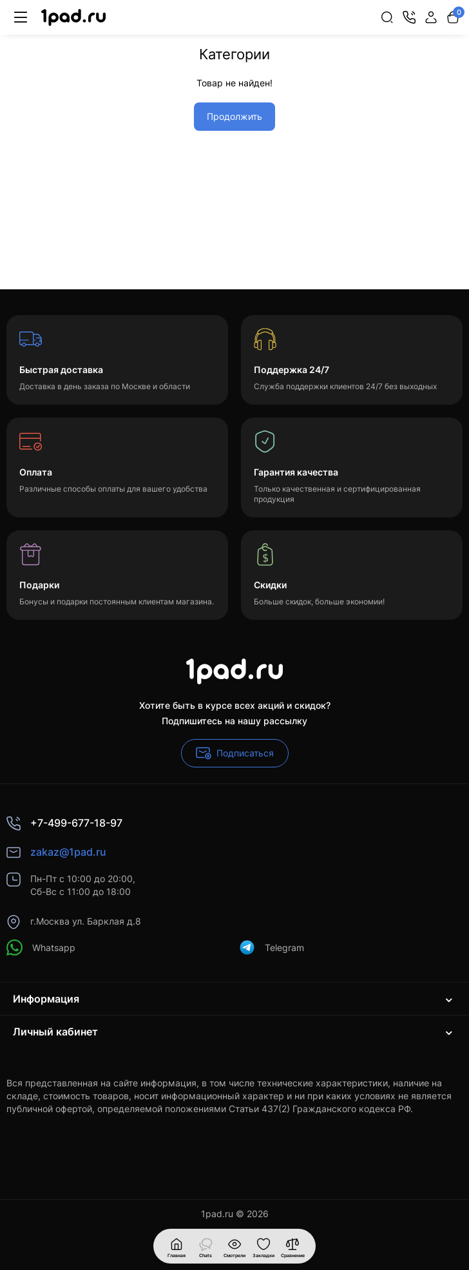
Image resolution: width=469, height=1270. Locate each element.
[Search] (387, 17)
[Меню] (20, 17)
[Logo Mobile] (73, 17)
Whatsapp (40, 947)
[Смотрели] (205, 1246)
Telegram (271, 947)
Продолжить (234, 116)
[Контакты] (409, 17)
